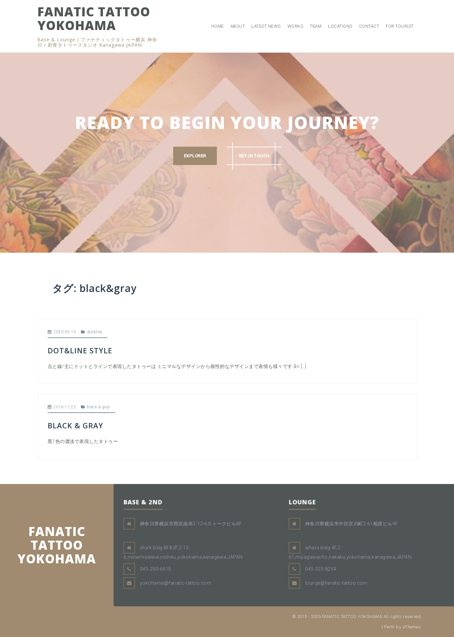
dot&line (94, 332)
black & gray (98, 407)
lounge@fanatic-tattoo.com (336, 583)
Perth (389, 626)
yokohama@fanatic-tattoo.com (176, 583)
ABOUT (237, 26)
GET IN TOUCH (253, 155)
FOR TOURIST (400, 26)
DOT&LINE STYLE (80, 350)
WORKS (295, 26)
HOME (217, 26)
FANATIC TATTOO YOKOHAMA (93, 18)
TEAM (315, 26)
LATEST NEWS (266, 26)
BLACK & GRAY (75, 425)
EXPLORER (195, 155)
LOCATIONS (340, 26)
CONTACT (369, 26)
